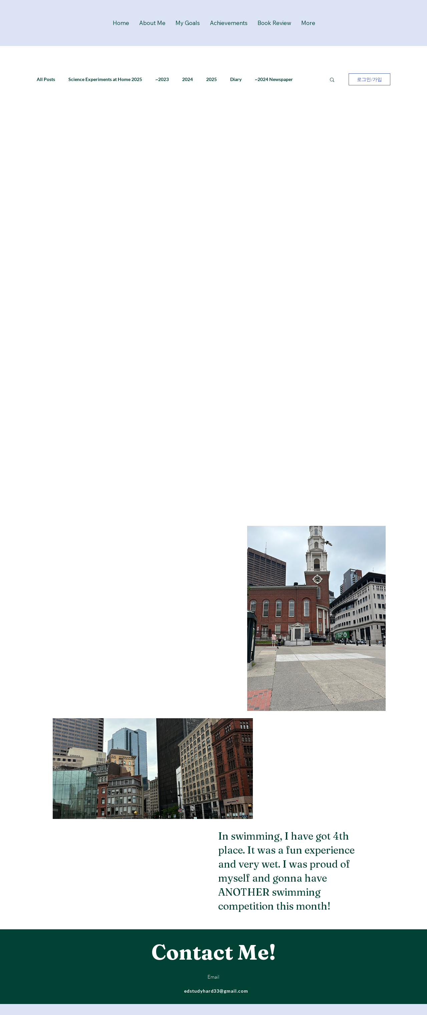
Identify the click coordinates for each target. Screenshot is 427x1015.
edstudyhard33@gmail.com (216, 991)
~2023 (162, 79)
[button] (332, 80)
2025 (211, 79)
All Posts (46, 79)
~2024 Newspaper (274, 79)
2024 (187, 79)
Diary (236, 79)
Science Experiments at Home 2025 (105, 79)
